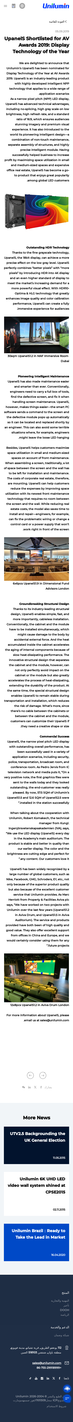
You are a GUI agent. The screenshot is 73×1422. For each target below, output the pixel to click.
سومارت (18, 1407)
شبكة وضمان (61, 1342)
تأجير (66, 1313)
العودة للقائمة (58, 22)
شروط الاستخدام (56, 1413)
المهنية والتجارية (60, 1308)
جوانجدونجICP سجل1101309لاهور (49, 1407)
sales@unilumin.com (46, 1370)
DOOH (64, 1317)
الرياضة (65, 1322)
